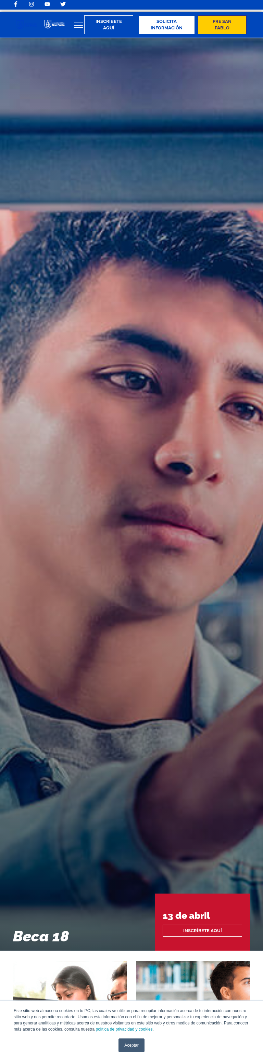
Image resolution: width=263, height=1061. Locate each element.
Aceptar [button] (131, 1045)
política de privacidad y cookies (124, 1029)
